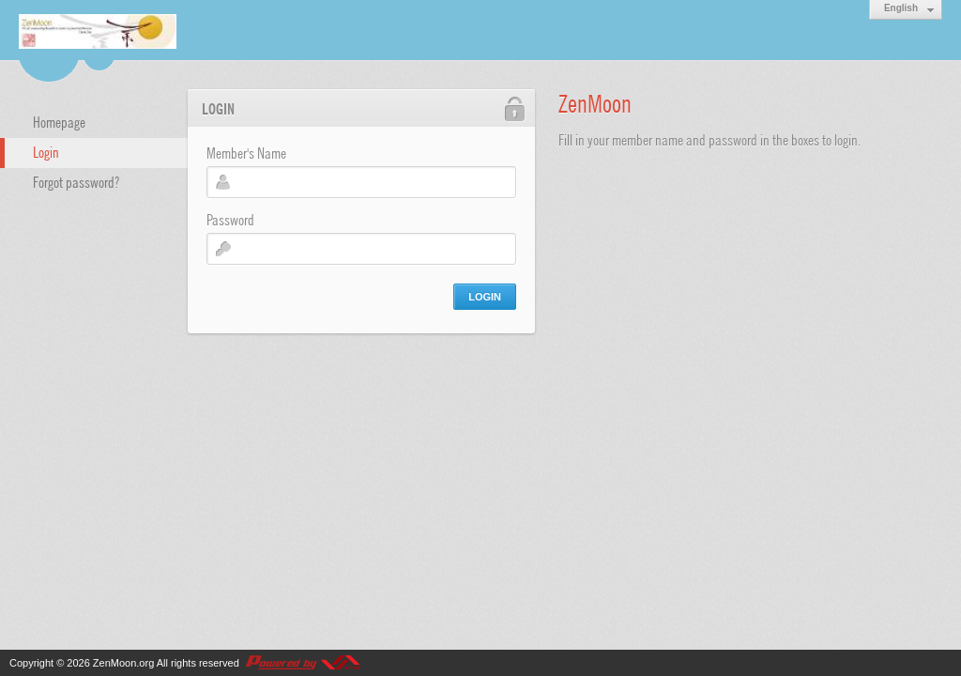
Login (46, 151)
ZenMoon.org (123, 662)
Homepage (59, 121)
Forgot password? (76, 181)
